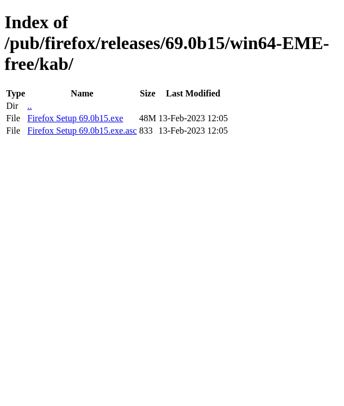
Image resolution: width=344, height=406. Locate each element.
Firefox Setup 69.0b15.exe (75, 118)
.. (29, 106)
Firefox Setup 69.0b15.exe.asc (81, 130)
